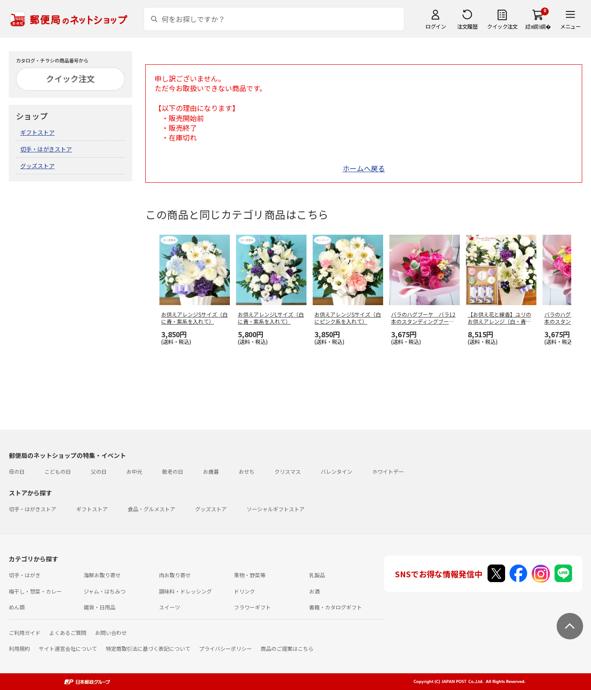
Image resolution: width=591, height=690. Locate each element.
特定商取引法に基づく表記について (148, 648)
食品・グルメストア (151, 509)
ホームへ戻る (364, 168)
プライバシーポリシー (225, 648)
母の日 (17, 471)
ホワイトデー (388, 471)
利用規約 (19, 648)
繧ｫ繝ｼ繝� (537, 26)
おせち (247, 471)
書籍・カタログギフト (335, 607)
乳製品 (317, 575)
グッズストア (37, 166)
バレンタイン (336, 471)
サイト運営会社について (68, 648)
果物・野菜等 (250, 575)
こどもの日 (57, 471)
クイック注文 (502, 26)
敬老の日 (172, 471)
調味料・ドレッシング (185, 591)
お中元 (134, 471)
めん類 (17, 607)
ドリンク (244, 591)
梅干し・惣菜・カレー (35, 591)
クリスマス (287, 471)
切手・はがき (25, 575)
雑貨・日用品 (99, 607)
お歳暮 (211, 471)
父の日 (99, 471)
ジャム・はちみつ (105, 591)
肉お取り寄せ (175, 575)
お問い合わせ (111, 632)
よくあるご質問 (67, 632)
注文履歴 (467, 26)
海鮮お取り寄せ (102, 575)
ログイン (435, 26)
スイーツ (169, 607)
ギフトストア (37, 132)
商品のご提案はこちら (287, 648)
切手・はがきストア (46, 149)
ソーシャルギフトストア (276, 509)
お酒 (314, 591)
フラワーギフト (252, 607)
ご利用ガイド (25, 632)
